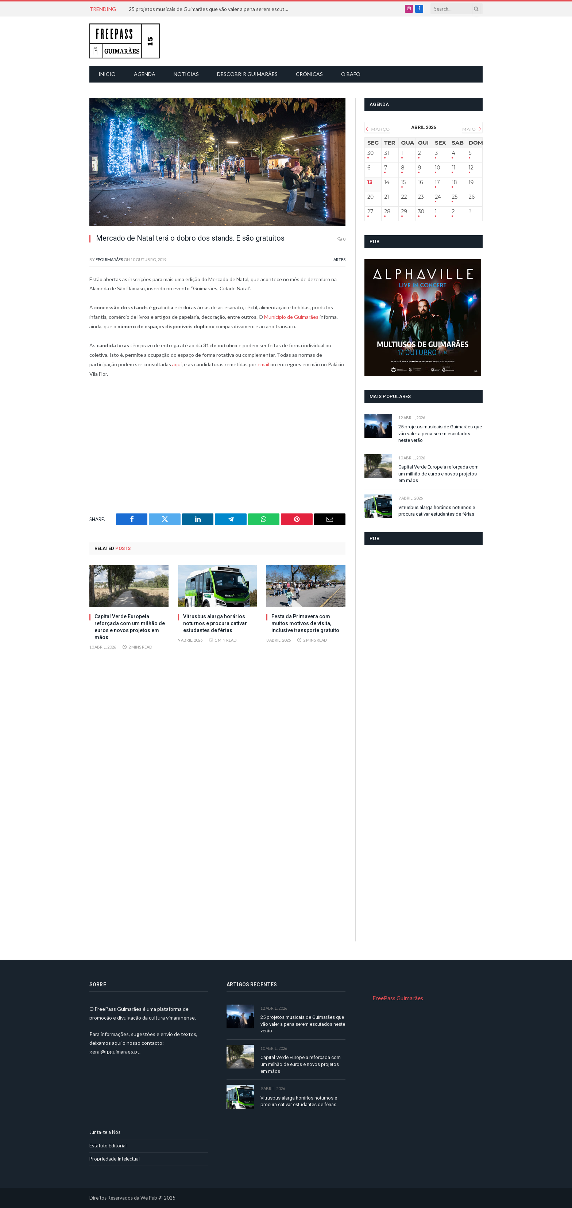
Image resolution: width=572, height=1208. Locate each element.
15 (403, 182)
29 (404, 212)
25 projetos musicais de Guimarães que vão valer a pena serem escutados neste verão (211, 9)
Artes (339, 259)
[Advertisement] (290, 40)
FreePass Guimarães (397, 998)
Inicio (107, 74)
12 (471, 168)
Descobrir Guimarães (247, 74)
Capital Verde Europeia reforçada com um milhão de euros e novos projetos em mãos (129, 626)
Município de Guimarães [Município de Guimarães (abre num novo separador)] (291, 317)
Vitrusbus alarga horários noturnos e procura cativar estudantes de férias (215, 623)
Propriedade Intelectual (114, 1159)
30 (370, 153)
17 (437, 182)
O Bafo (350, 74)
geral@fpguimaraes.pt (114, 1051)
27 (370, 212)
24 (438, 197)
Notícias (186, 74)
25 (454, 197)
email (262, 364)
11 (453, 168)
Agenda (144, 74)
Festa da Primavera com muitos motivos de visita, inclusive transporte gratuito (305, 623)
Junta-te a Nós (104, 1132)
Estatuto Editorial (108, 1145)
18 (454, 182)
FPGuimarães (109, 259)
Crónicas (309, 74)
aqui (176, 364)
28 (387, 212)
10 (437, 168)
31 (386, 153)
